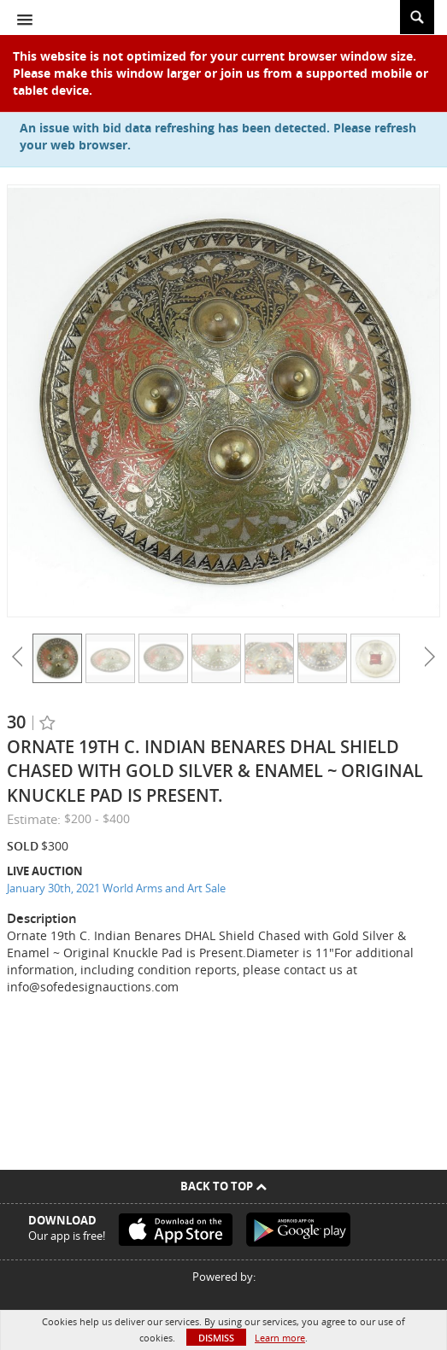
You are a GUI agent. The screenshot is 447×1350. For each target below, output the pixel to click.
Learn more (280, 1337)
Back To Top (223, 1186)
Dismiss (216, 1337)
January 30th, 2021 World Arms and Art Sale (116, 888)
